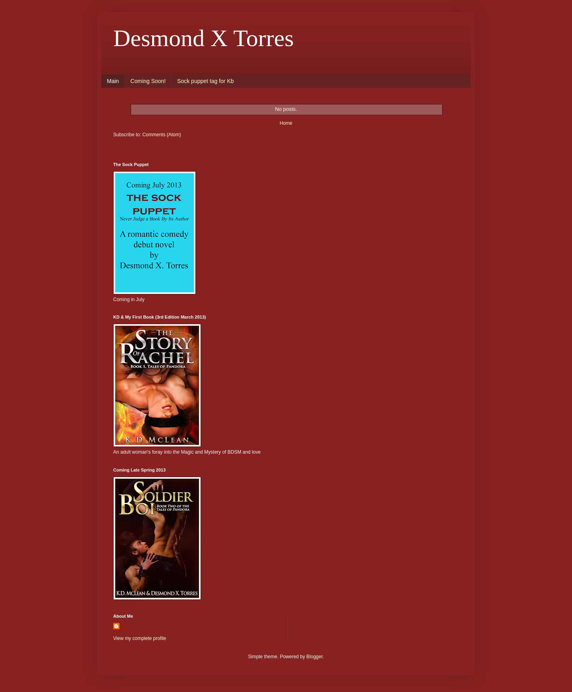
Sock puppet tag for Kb (205, 81)
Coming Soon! (148, 81)
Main (113, 81)
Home (286, 123)
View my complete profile (139, 638)
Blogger (314, 656)
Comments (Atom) (161, 134)
